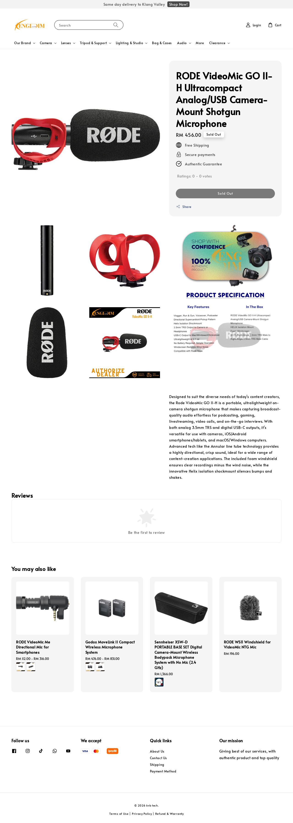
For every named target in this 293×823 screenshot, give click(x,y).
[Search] (116, 24)
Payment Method (163, 771)
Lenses (66, 43)
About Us (157, 751)
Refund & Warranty (169, 814)
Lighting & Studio (129, 43)
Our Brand (22, 43)
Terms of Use (118, 814)
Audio (182, 43)
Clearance (217, 43)
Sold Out (225, 193)
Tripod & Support (93, 43)
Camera (46, 43)
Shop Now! (178, 4)
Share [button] (183, 206)
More (200, 43)
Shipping (157, 764)
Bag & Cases (162, 43)
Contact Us (158, 758)
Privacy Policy (142, 814)
